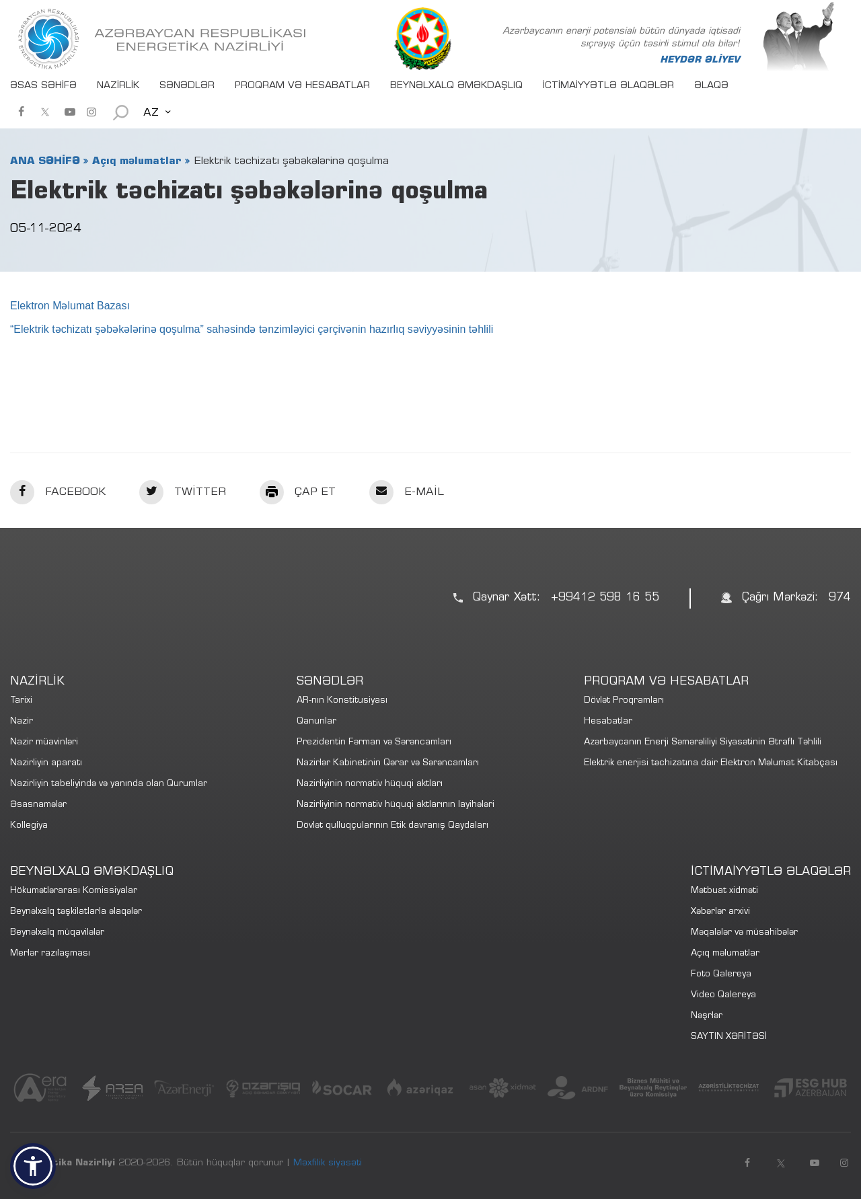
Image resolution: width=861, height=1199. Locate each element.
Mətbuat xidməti (724, 891)
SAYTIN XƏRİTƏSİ (729, 1037)
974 (840, 598)
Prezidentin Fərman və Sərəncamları (374, 742)
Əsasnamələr (38, 805)
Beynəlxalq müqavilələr (57, 933)
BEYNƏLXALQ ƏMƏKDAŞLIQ (456, 86)
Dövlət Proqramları (624, 701)
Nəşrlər (706, 1016)
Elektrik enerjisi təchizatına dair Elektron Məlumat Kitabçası (710, 763)
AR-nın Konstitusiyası (342, 701)
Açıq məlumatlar (137, 161)
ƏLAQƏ (711, 86)
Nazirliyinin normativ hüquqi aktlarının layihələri (395, 805)
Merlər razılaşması (50, 954)
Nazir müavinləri (44, 742)
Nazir (21, 722)
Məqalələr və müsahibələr (744, 933)
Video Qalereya (723, 995)
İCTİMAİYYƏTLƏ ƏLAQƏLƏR (608, 86)
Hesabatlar (608, 722)
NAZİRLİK (118, 86)
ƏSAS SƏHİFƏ (43, 86)
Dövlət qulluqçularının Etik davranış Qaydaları (392, 826)
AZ (151, 113)
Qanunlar (316, 722)
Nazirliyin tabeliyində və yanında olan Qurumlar (108, 784)
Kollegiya (29, 826)
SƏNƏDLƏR (187, 86)
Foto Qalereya (721, 974)
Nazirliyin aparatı (46, 763)
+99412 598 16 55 (605, 598)
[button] (32, 1166)
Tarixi (21, 701)
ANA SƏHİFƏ (45, 161)
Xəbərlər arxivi (720, 912)
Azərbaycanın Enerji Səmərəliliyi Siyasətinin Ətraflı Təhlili (702, 742)
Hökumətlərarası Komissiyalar (73, 891)
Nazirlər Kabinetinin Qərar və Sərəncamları (388, 763)
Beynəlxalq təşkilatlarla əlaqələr (76, 912)
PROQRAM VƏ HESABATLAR (302, 86)
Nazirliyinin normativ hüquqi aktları (370, 784)
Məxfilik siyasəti (327, 1163)
